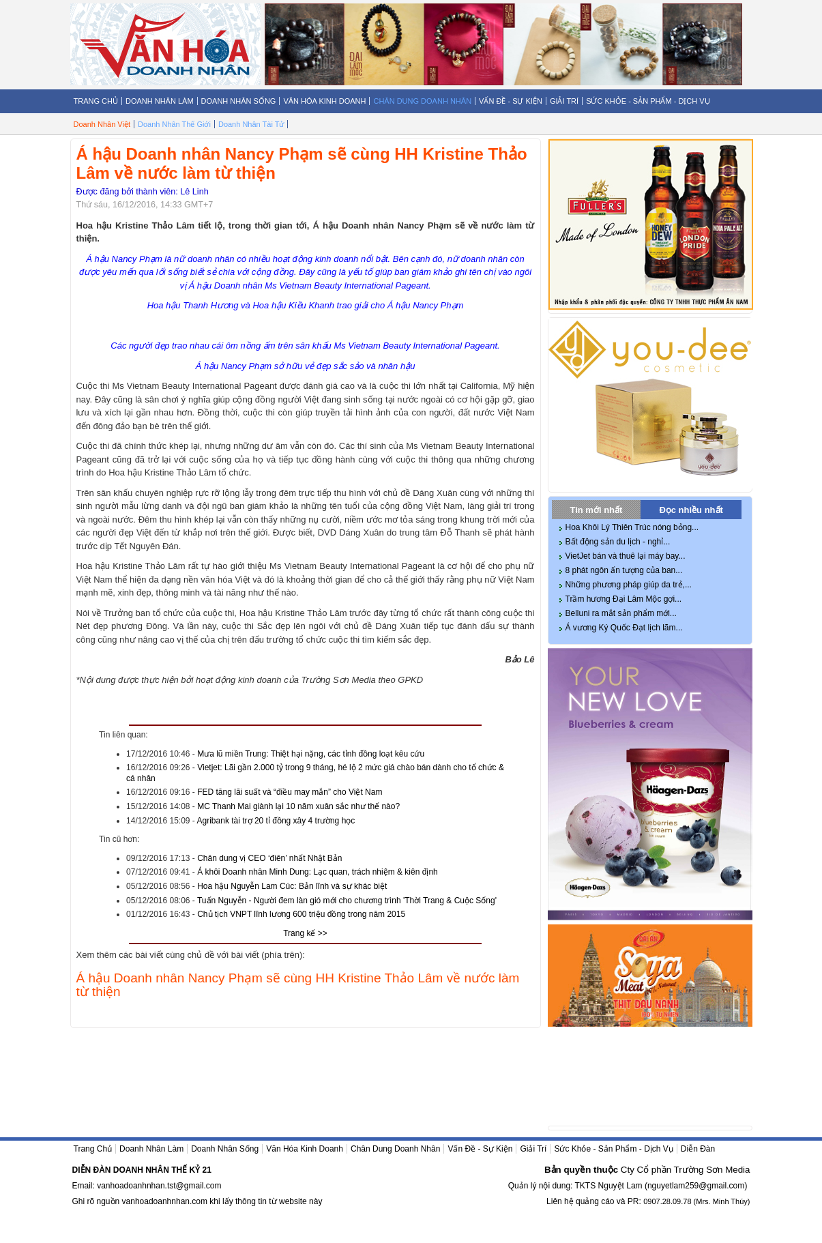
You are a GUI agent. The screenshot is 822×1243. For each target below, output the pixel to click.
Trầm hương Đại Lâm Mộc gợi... (624, 599)
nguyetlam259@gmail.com (695, 1185)
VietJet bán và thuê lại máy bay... (626, 556)
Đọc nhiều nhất (691, 510)
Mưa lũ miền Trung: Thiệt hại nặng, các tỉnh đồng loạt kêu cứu (310, 754)
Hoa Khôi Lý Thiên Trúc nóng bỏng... (632, 527)
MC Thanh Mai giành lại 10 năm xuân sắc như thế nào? (298, 806)
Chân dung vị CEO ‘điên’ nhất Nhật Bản (269, 858)
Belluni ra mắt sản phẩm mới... (621, 613)
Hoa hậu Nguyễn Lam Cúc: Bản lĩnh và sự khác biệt (292, 886)
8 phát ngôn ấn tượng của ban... (624, 570)
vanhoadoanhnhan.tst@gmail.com (159, 1185)
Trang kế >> (305, 933)
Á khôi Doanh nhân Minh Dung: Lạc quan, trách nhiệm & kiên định (317, 872)
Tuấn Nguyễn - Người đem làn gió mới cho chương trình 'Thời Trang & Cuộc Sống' (347, 900)
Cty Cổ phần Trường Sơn (672, 1170)
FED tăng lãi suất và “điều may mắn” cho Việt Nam (289, 792)
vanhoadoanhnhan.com (164, 1201)
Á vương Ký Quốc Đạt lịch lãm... (624, 627)
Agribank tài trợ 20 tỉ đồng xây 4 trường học (276, 820)
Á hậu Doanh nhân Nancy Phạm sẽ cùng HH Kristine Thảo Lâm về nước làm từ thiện (298, 985)
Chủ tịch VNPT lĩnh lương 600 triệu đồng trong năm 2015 (301, 914)
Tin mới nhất (596, 510)
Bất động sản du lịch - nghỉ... (618, 541)
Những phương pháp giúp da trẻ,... (629, 584)
